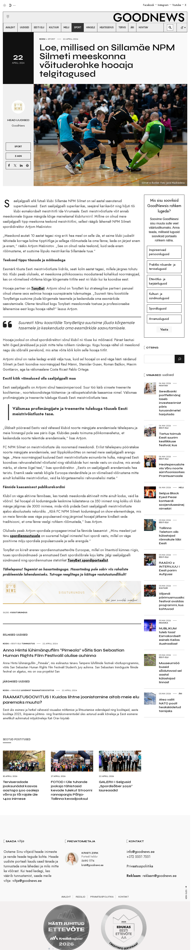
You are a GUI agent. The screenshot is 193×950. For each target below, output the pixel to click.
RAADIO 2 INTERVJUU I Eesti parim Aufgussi (169, 568)
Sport (51, 38)
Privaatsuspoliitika (140, 866)
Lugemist (26, 690)
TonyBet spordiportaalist (88, 560)
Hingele (15, 690)
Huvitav (163, 385)
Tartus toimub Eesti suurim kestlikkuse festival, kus (170, 439)
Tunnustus (28, 643)
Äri (180, 693)
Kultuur (163, 588)
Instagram (163, 5)
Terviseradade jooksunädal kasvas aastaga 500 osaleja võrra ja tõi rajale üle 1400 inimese (21, 790)
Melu (181, 487)
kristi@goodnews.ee (92, 865)
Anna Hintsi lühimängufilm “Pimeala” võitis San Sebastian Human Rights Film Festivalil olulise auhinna (63, 653)
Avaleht (66, 896)
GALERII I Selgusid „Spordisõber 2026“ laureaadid (116, 786)
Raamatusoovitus (43, 690)
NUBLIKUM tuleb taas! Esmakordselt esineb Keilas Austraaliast (170, 636)
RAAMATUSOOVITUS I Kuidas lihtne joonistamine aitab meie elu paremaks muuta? (71, 699)
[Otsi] (179, 359)
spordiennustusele (25, 535)
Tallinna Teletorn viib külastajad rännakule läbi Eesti (170, 535)
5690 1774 (87, 861)
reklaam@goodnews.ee (160, 875)
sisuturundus (19, 612)
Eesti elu (16, 643)
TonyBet (38, 288)
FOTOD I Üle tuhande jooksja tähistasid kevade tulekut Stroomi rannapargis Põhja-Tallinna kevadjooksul (71, 790)
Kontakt (123, 896)
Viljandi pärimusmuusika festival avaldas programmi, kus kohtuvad (172, 601)
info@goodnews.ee (141, 851)
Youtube (176, 5)
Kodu (42, 38)
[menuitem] (10, 27)
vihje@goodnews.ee (27, 880)
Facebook (148, 5)
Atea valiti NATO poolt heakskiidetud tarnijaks (170, 705)
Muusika (163, 622)
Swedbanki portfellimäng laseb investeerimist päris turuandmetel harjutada (170, 403)
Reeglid (80, 896)
